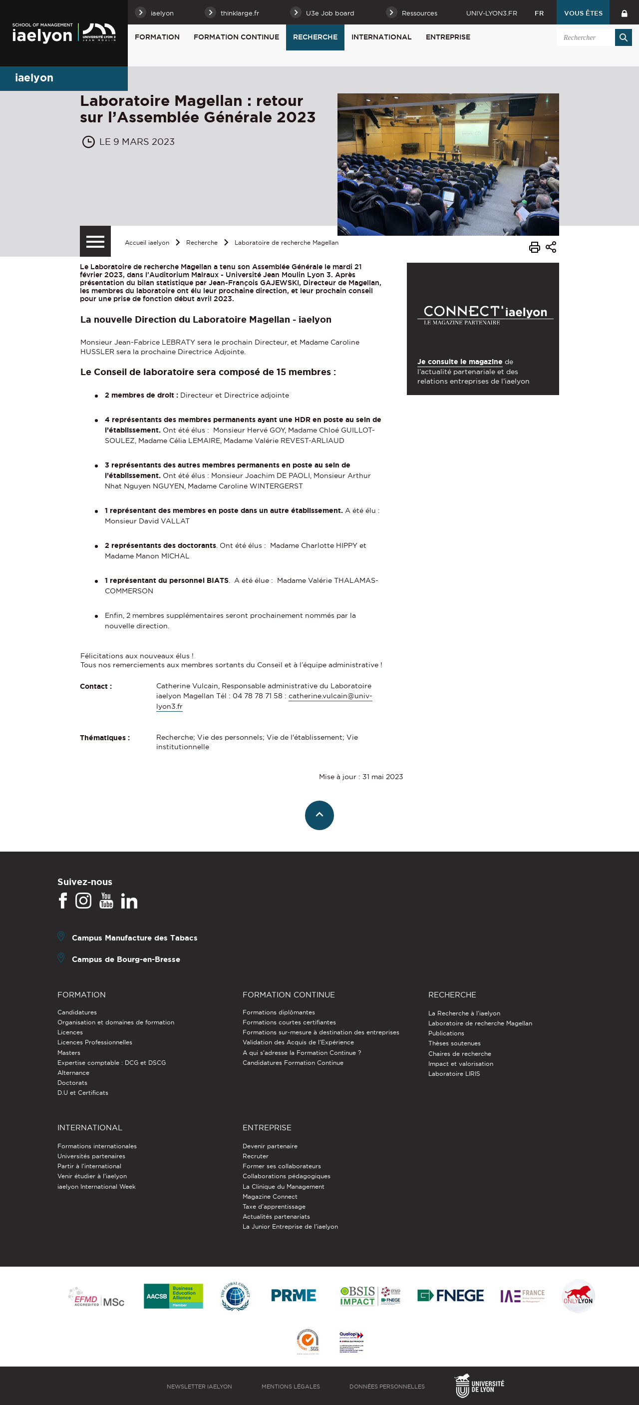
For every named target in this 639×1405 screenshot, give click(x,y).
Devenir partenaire (270, 1146)
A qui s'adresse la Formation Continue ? (302, 1052)
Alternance (73, 1072)
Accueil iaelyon (147, 242)
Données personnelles (387, 1387)
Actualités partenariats (276, 1216)
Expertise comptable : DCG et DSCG (111, 1062)
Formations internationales (97, 1146)
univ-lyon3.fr (491, 12)
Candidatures (77, 1012)
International (381, 37)
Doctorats (72, 1082)
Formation (157, 37)
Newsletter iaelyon (199, 1387)
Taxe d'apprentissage (274, 1206)
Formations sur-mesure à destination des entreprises (321, 1032)
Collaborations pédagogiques (286, 1176)
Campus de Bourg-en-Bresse (126, 958)
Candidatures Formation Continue (293, 1062)
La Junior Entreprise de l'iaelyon (290, 1226)
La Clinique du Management (283, 1186)
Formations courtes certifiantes (289, 1022)
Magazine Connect (270, 1196)
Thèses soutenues (454, 1043)
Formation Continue (236, 37)
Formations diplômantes (279, 1012)
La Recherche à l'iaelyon (464, 1013)
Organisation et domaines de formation (115, 1022)
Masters (68, 1052)
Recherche (315, 37)
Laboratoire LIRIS (454, 1073)
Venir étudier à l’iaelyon (92, 1176)
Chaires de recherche (459, 1053)
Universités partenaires (91, 1156)
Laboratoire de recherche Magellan (286, 242)
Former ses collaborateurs (282, 1166)
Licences (70, 1032)
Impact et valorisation (460, 1063)
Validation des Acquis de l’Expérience (298, 1042)
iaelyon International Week (96, 1186)
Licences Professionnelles (94, 1042)
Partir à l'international (89, 1166)
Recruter (256, 1156)
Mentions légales (291, 1387)
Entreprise (448, 37)
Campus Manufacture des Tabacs (135, 937)
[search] (593, 37)
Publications (446, 1033)
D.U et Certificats (82, 1092)
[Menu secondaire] (95, 241)
